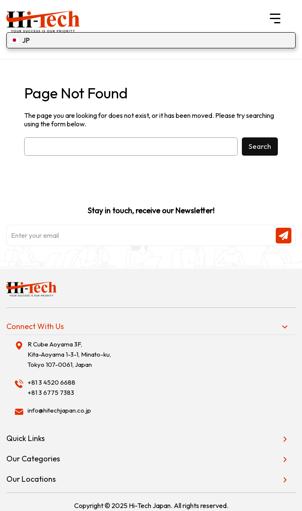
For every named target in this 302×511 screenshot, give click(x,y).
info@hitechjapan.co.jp (59, 410)
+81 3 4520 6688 (51, 382)
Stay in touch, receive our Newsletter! (151, 226)
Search (260, 146)
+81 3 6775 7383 (51, 392)
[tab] (151, 326)
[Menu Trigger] (275, 18)
